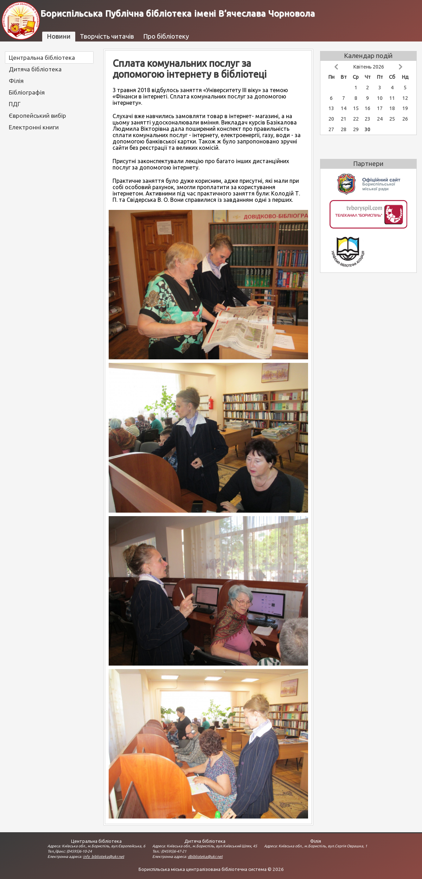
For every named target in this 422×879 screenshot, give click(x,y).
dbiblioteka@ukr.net (205, 856)
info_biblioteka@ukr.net (103, 856)
